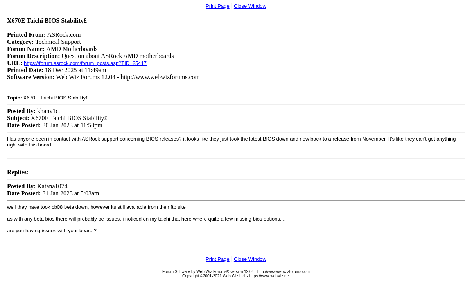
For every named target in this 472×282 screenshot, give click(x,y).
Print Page (218, 6)
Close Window (250, 6)
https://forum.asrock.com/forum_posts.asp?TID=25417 (85, 63)
